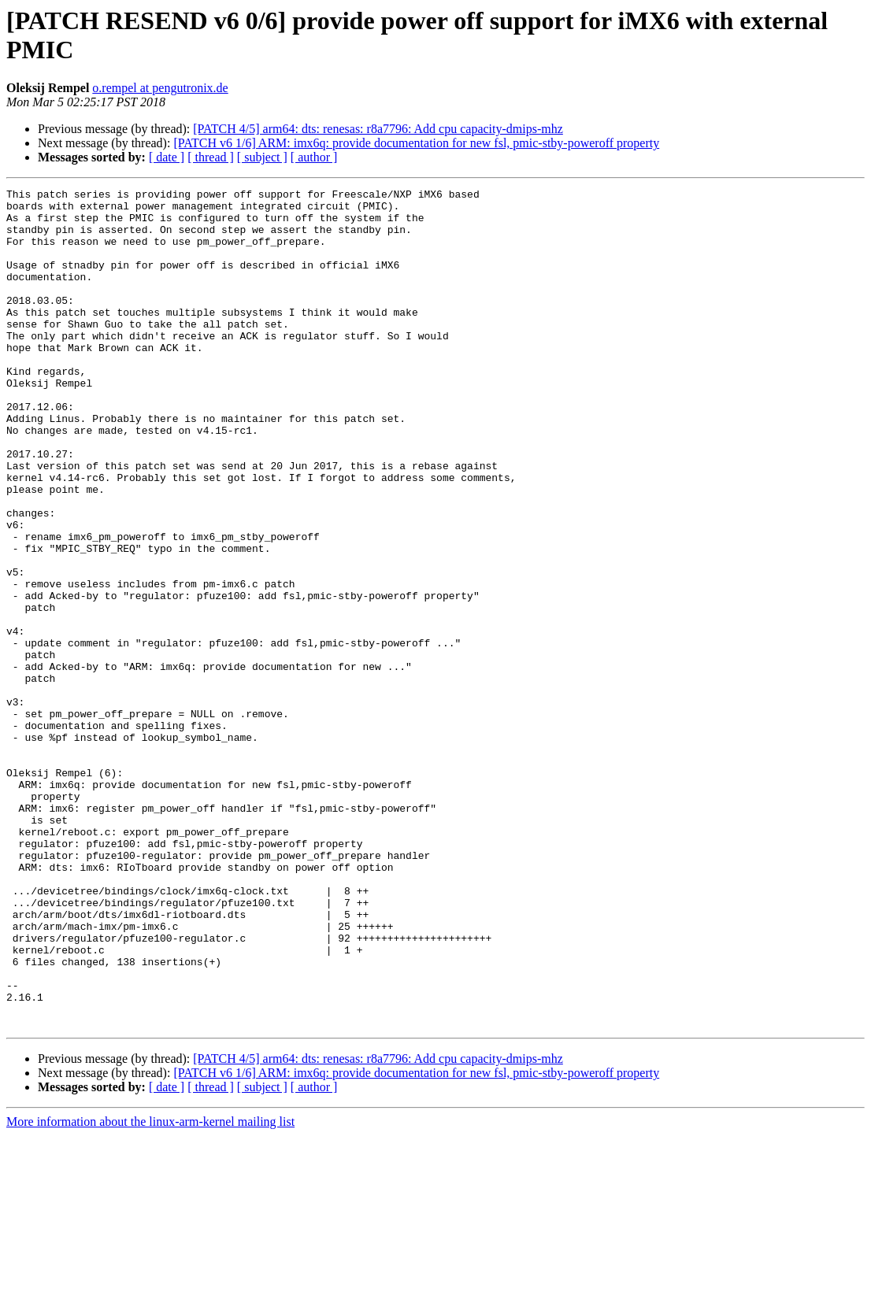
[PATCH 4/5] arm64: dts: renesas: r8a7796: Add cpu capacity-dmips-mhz (378, 128)
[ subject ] (262, 157)
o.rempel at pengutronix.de (160, 87)
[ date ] (166, 157)
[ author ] (314, 157)
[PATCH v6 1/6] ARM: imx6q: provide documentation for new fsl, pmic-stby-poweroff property (416, 143)
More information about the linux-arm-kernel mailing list (150, 1289)
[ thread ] (210, 157)
